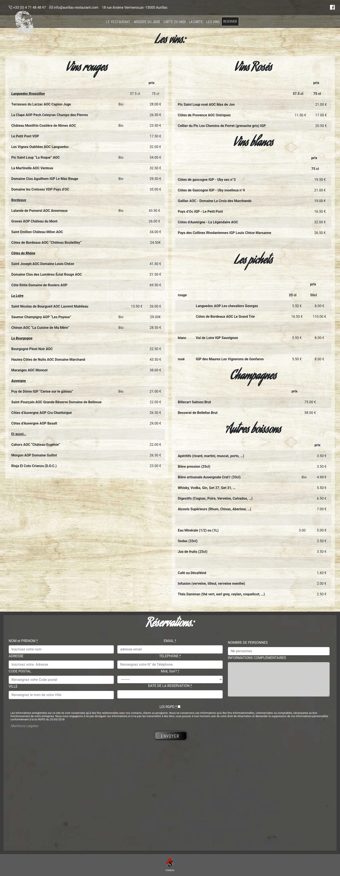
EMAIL (170, 641)
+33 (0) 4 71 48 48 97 (27, 7)
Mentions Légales (24, 726)
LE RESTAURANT (118, 21)
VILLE (13, 686)
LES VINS (213, 21)
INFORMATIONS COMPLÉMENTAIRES (257, 658)
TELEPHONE (170, 656)
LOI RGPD (168, 707)
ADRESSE (16, 656)
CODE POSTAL (20, 671)
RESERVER (230, 21)
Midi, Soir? (170, 671)
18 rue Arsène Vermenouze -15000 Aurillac (135, 7)
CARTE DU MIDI (174, 21)
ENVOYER (170, 736)
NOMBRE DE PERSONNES (248, 643)
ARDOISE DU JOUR (147, 21)
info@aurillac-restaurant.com (73, 7)
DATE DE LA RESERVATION (170, 686)
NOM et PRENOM (23, 641)
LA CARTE (196, 21)
